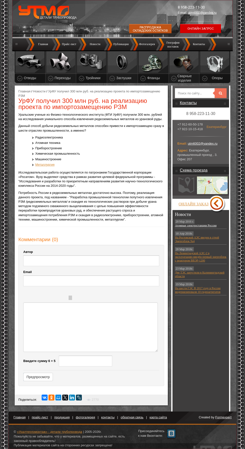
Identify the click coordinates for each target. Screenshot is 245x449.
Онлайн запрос (200, 28)
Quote (81, 298)
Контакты (199, 44)
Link (100, 298)
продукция (62, 417)
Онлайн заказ (193, 204)
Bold (33, 298)
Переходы (63, 78)
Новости (95, 44)
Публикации (121, 44)
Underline (53, 298)
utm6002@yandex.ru (202, 12)
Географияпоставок (172, 44)
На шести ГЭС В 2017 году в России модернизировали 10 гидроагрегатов (197, 290)
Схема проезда (194, 170)
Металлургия (45, 164)
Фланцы (153, 78)
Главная (43, 44)
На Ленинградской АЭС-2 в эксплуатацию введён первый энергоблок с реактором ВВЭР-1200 (200, 256)
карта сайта (158, 417)
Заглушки (123, 78)
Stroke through (63, 298)
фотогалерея (85, 417)
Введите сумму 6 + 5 (39, 361)
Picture (110, 298)
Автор (28, 252)
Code (90, 298)
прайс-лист (40, 417)
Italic (43, 298)
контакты (107, 417)
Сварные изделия (184, 78)
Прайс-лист (69, 44)
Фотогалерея (147, 44)
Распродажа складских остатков (150, 28)
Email (27, 272)
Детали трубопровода (58, 17)
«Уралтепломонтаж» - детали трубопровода (49, 432)
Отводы (30, 78)
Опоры (217, 78)
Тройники (93, 78)
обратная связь (132, 417)
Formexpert (223, 417)
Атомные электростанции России (196, 225)
